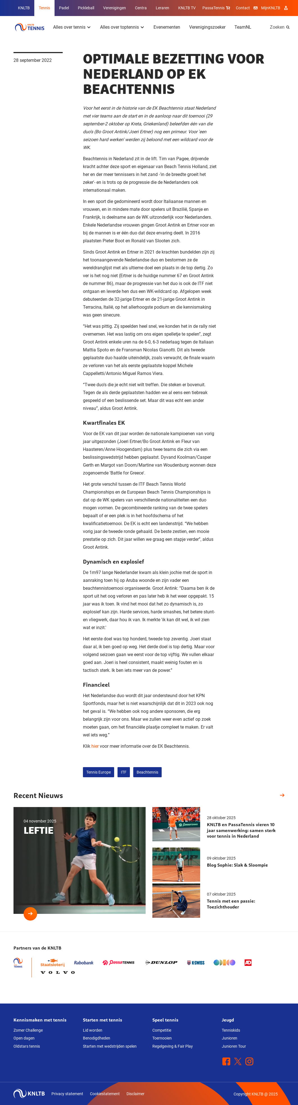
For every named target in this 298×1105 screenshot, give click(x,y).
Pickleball (86, 8)
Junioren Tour (234, 1046)
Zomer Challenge (28, 1030)
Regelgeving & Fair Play (172, 1046)
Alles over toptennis (119, 27)
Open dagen (24, 1038)
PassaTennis (216, 8)
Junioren (229, 1038)
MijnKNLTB (270, 8)
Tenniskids (231, 1030)
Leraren (162, 8)
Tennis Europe (98, 772)
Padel (64, 8)
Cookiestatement (105, 1094)
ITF (124, 772)
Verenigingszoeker (207, 27)
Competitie (161, 1030)
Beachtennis (147, 772)
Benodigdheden (96, 1038)
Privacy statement (67, 1094)
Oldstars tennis (26, 1046)
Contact (243, 8)
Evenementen (166, 27)
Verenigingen (114, 8)
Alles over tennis (69, 27)
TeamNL (242, 27)
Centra (141, 8)
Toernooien (162, 1038)
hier (95, 746)
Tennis (44, 8)
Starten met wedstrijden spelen (110, 1046)
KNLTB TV (187, 8)
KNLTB (24, 8)
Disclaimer (136, 1094)
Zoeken (277, 27)
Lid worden (92, 1030)
